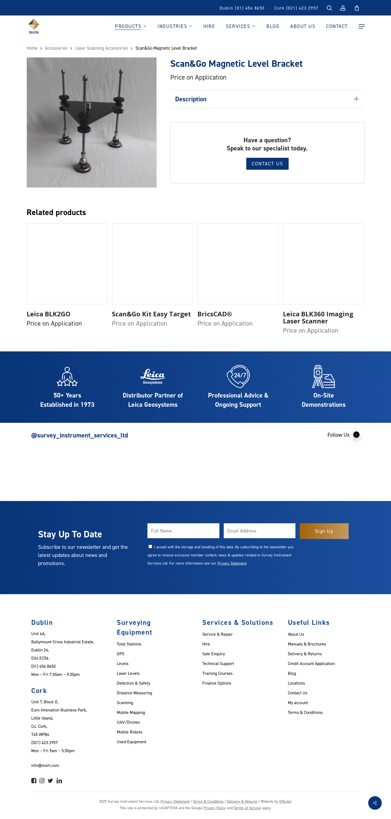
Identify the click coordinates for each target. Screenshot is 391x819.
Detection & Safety (133, 683)
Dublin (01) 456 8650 (242, 8)
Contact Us (267, 163)
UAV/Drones (128, 722)
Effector (285, 801)
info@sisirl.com (45, 765)
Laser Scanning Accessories (101, 48)
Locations (296, 683)
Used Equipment (131, 741)
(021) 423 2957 (44, 742)
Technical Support (218, 663)
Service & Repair (217, 634)
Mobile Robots (129, 732)
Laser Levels (128, 673)
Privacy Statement (232, 563)
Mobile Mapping (131, 712)
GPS (120, 653)
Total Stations (129, 644)
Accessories (56, 48)
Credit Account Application (311, 663)
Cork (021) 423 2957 (297, 8)
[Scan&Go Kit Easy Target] (152, 263)
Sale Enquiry (213, 653)
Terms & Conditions (305, 712)
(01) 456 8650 (43, 666)
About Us (296, 634)
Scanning (125, 702)
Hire (206, 644)
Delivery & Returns (305, 653)
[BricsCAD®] (238, 263)
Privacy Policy (214, 807)
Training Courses (217, 673)
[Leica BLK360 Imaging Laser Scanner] (323, 263)
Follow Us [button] (343, 434)
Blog (292, 673)
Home (32, 48)
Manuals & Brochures (307, 644)
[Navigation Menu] (362, 26)
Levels (122, 663)
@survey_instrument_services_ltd (79, 435)
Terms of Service (247, 807)
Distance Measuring (134, 692)
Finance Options (216, 683)
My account (298, 702)
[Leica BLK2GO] (67, 263)
